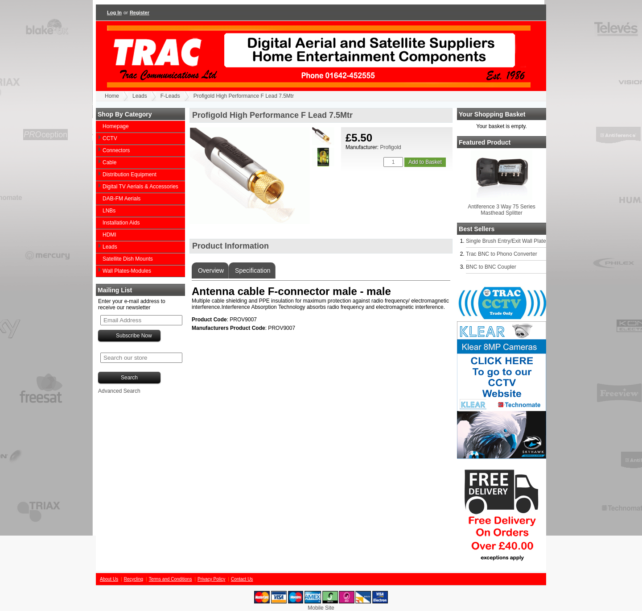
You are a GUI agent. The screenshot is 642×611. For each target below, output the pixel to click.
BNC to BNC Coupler (491, 267)
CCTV (110, 138)
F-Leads (170, 96)
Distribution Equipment (129, 174)
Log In (114, 12)
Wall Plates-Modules (127, 271)
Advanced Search (119, 391)
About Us (109, 579)
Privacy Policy (211, 579)
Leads (139, 96)
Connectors (116, 150)
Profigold (390, 147)
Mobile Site (321, 608)
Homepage (116, 126)
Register (139, 12)
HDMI (109, 235)
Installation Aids (121, 223)
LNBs (109, 211)
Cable (109, 162)
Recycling (133, 579)
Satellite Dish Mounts (128, 259)
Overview (210, 270)
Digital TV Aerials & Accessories (140, 186)
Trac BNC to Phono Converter (501, 254)
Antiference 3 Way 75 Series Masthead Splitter (501, 210)
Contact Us (242, 579)
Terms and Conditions (170, 579)
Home (112, 96)
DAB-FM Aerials (121, 198)
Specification (251, 270)
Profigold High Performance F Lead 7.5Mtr (243, 96)
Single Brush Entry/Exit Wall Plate (506, 241)
